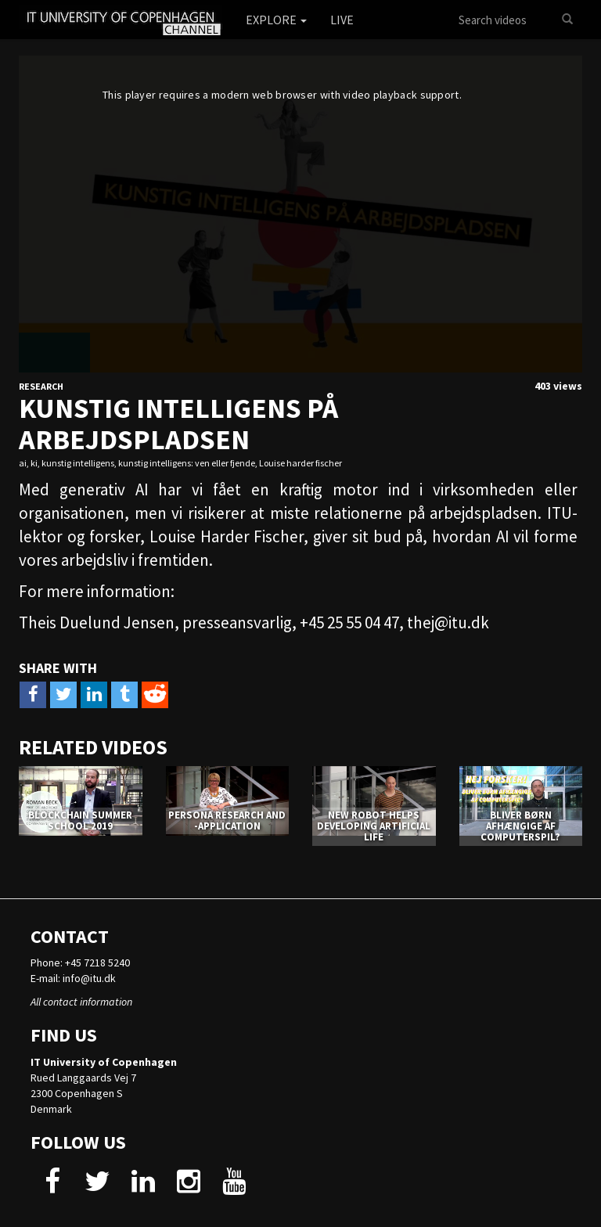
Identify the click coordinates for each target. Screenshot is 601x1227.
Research (41, 386)
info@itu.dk (89, 978)
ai (23, 463)
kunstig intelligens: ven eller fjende (186, 463)
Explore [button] (276, 19)
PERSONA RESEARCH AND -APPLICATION (227, 820)
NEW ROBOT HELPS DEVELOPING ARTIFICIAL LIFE (373, 826)
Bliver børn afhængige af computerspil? (520, 826)
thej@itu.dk (448, 622)
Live (342, 19)
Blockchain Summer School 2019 (80, 820)
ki (34, 463)
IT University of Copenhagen (104, 1062)
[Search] (567, 19)
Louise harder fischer (300, 463)
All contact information (81, 1002)
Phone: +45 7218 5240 (80, 962)
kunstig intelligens (77, 463)
